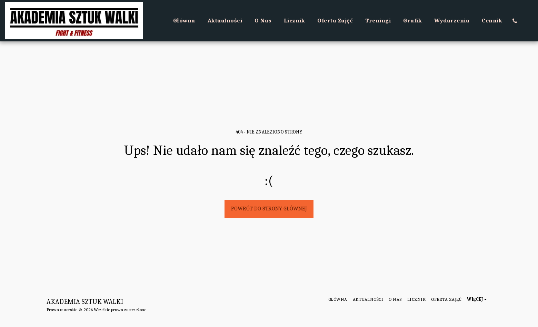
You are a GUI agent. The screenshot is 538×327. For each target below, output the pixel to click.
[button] (514, 21)
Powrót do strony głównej (269, 208)
